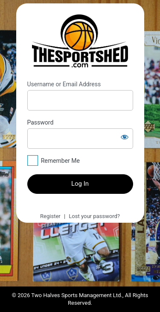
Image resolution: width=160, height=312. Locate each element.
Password (40, 122)
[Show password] (124, 136)
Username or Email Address (64, 84)
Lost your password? (94, 216)
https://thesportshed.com (80, 42)
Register (50, 216)
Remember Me (60, 160)
